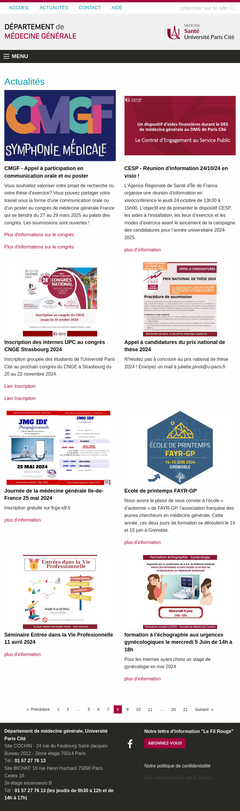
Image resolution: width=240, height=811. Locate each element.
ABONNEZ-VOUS (165, 743)
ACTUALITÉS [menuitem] (54, 7)
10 (138, 709)
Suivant (202, 709)
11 (150, 709)
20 (173, 709)
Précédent (40, 709)
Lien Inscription (20, 386)
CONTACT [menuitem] (90, 7)
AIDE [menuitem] (117, 7)
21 (185, 709)
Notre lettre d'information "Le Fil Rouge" (188, 731)
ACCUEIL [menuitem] (19, 7)
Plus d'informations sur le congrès (39, 234)
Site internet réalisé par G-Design (178, 777)
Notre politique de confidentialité (177, 765)
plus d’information (142, 249)
